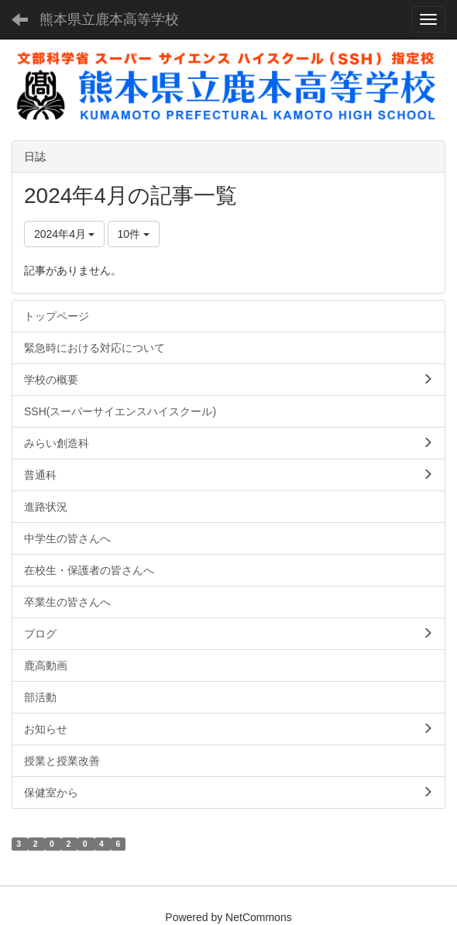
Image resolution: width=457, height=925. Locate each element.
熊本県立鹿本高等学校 (109, 19)
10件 (133, 234)
